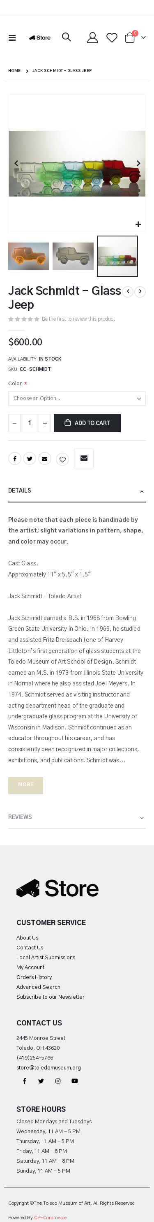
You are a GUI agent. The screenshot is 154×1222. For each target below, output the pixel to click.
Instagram (58, 1081)
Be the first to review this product (78, 319)
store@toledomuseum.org (48, 1068)
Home (14, 71)
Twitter (29, 458)
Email (44, 458)
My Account (30, 967)
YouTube (75, 1081)
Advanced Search (38, 987)
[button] (138, 225)
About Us (27, 938)
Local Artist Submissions (45, 957)
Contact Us (29, 948)
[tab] (77, 491)
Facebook (14, 458)
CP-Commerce (50, 1217)
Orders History (34, 977)
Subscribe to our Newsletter (50, 997)
